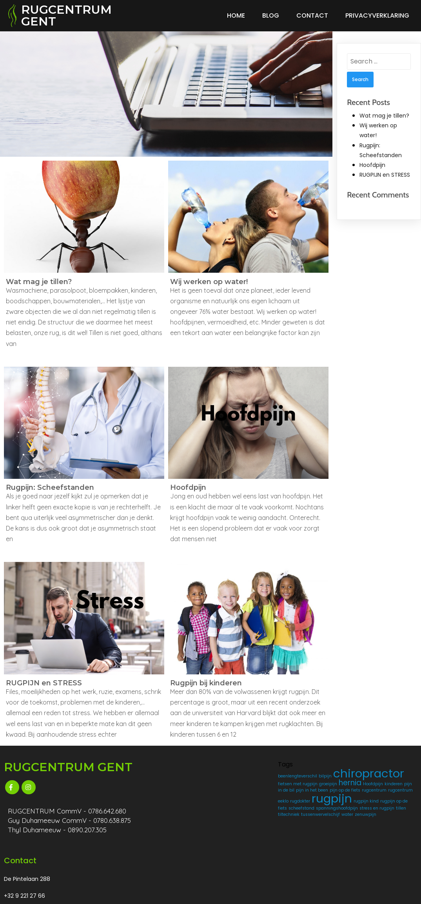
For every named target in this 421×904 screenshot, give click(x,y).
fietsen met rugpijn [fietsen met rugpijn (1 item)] (234, 789)
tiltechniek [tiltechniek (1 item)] (253, 858)
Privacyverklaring (377, 15)
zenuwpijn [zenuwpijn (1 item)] (225, 871)
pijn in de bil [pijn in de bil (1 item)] (246, 803)
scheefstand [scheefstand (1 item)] (227, 846)
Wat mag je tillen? (384, 116)
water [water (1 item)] (261, 865)
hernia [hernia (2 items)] (225, 795)
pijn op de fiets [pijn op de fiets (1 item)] (249, 809)
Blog (270, 15)
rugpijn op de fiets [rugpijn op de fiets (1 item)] (244, 839)
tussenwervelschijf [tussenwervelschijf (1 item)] (233, 865)
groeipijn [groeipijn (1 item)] (265, 789)
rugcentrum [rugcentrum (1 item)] (226, 815)
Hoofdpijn (372, 165)
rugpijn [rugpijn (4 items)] (234, 830)
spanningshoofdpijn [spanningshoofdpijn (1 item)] (235, 852)
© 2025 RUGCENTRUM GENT (46, 894)
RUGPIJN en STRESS (384, 175)
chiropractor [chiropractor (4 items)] (249, 780)
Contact (312, 15)
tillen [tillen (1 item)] (236, 858)
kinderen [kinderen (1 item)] (223, 803)
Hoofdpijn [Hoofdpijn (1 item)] (249, 796)
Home (236, 15)
